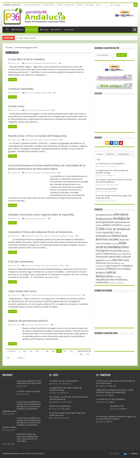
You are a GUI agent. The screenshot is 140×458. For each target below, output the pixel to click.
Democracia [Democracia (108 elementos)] (119, 236)
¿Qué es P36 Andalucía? (32, 5)
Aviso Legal (89, 5)
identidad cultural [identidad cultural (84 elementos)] (120, 256)
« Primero (11, 351)
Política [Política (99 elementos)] (111, 268)
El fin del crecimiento (20, 261)
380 (8, 358)
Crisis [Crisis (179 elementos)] (100, 229)
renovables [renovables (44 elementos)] (117, 277)
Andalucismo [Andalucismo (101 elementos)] (104, 218)
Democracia (31, 30)
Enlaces (59, 5)
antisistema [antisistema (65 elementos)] (120, 222)
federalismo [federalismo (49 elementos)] (126, 254)
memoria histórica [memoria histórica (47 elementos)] (113, 263)
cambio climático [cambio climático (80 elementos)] (112, 225)
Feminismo (56, 30)
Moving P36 (69, 5)
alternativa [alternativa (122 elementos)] (120, 214)
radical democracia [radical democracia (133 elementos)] (106, 274)
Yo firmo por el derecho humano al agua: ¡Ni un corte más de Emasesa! (115, 417)
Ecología (44, 30)
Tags (98, 159)
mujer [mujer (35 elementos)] (122, 263)
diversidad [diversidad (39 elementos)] (114, 244)
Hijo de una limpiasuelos (106, 189)
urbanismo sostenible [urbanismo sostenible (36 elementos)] (116, 283)
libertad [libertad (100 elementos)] (117, 260)
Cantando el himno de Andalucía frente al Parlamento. (40, 232)
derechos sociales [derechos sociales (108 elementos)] (107, 239)
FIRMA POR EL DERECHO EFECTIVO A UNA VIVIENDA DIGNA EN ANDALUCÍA (114, 391)
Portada (7, 29)
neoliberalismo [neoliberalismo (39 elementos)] (101, 266)
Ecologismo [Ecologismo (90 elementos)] (103, 250)
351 (65, 351)
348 (46, 351)
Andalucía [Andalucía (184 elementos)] (121, 218)
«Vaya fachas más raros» (22, 291)
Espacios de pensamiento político (28, 320)
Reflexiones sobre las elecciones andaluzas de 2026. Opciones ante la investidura (27, 437)
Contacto (79, 5)
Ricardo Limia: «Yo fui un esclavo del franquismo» (37, 135)
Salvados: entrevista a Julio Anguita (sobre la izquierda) (41, 214)
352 (71, 351)
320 (24, 351)
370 (87, 354)
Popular (99, 154)
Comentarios (123, 154)
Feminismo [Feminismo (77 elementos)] (102, 256)
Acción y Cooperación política (35, 295)
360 (81, 354)
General (44, 93)
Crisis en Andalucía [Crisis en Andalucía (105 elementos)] (117, 229)
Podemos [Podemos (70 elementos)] (101, 269)
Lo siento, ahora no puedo (26, 38)
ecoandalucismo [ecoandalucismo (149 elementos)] (116, 247)
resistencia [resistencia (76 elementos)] (121, 279)
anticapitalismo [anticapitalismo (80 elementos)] (105, 222)
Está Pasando (39, 110)
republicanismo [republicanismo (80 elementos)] (105, 279)
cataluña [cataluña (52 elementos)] (126, 225)
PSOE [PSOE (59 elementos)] (119, 269)
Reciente (110, 154)
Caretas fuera (16, 106)
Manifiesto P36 (117, 406)
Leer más (12, 79)
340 (36, 351)
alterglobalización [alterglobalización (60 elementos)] (104, 214)
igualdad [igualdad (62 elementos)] (100, 260)
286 (112, 395)
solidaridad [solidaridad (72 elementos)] (102, 282)
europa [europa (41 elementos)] (118, 254)
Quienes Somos (49, 5)
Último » (21, 358)
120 (110, 422)
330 (30, 351)
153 (125, 409)
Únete (98, 5)
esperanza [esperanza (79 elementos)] (109, 253)
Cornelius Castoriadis (20, 88)
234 (113, 402)
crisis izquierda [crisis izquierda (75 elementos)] (104, 232)
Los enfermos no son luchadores (110, 163)
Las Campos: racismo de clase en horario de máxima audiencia (114, 180)
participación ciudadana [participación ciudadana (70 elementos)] (120, 265)
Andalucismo (18, 30)
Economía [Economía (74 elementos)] (115, 250)
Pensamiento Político (49, 63)
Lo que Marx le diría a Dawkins (26, 59)
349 (53, 351)
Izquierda (69, 30)
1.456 (114, 386)
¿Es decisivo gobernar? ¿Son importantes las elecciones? (29, 382)
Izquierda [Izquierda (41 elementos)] (108, 260)
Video (49, 93)
